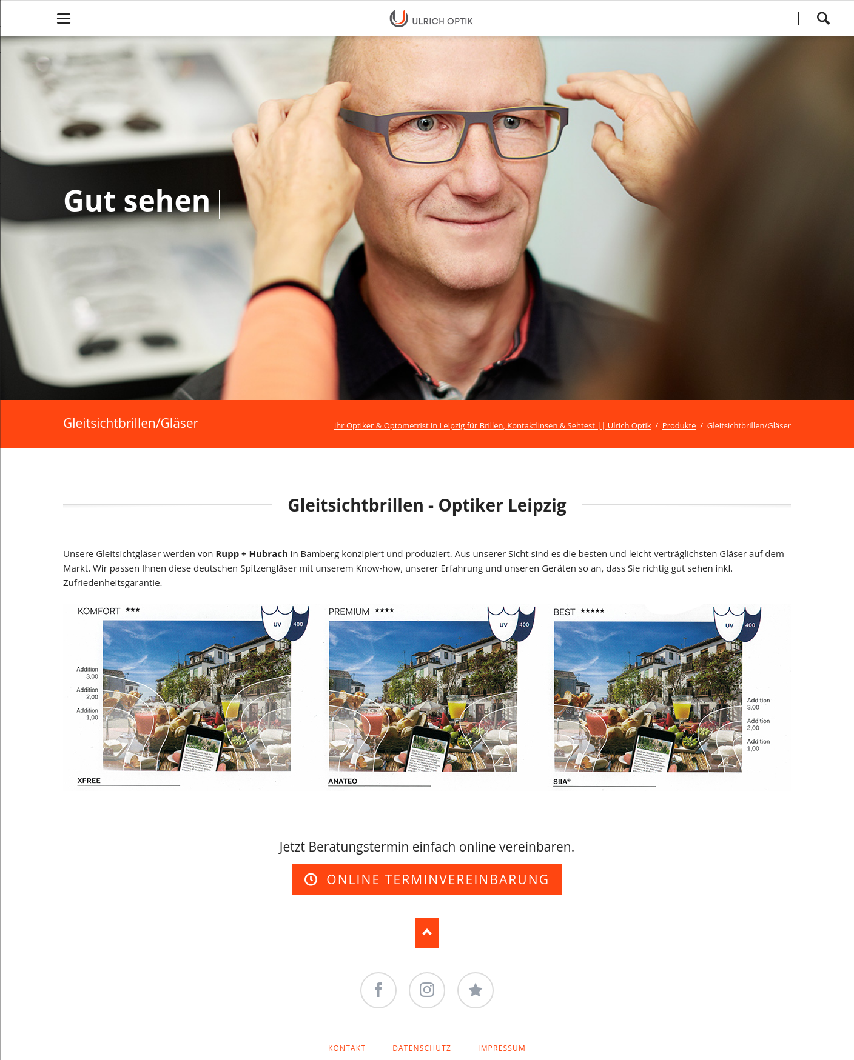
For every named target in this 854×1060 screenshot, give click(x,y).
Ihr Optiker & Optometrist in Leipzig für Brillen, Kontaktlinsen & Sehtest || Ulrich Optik (492, 425)
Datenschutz (421, 1048)
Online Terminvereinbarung (436, 879)
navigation (63, 18)
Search (823, 18)
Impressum (502, 1048)
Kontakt (347, 1048)
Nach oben (427, 933)
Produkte (679, 425)
